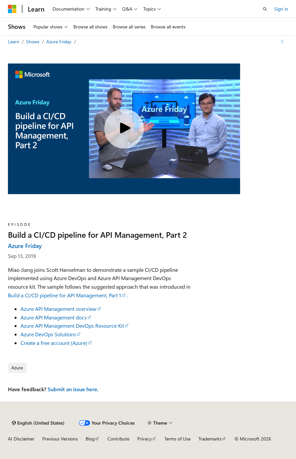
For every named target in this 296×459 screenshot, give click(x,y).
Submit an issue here (72, 389)
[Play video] (124, 128)
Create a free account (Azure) (54, 342)
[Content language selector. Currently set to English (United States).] (38, 423)
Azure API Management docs (54, 317)
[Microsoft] (12, 9)
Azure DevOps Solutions (48, 334)
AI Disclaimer (21, 439)
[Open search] (265, 9)
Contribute (118, 439)
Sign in (281, 9)
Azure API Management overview (59, 308)
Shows (33, 41)
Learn (14, 41)
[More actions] (282, 41)
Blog (90, 439)
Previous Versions (60, 439)
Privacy (144, 439)
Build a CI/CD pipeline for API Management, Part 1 (64, 295)
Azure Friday (59, 41)
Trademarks (210, 439)
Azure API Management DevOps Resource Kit (72, 325)
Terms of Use (177, 439)
